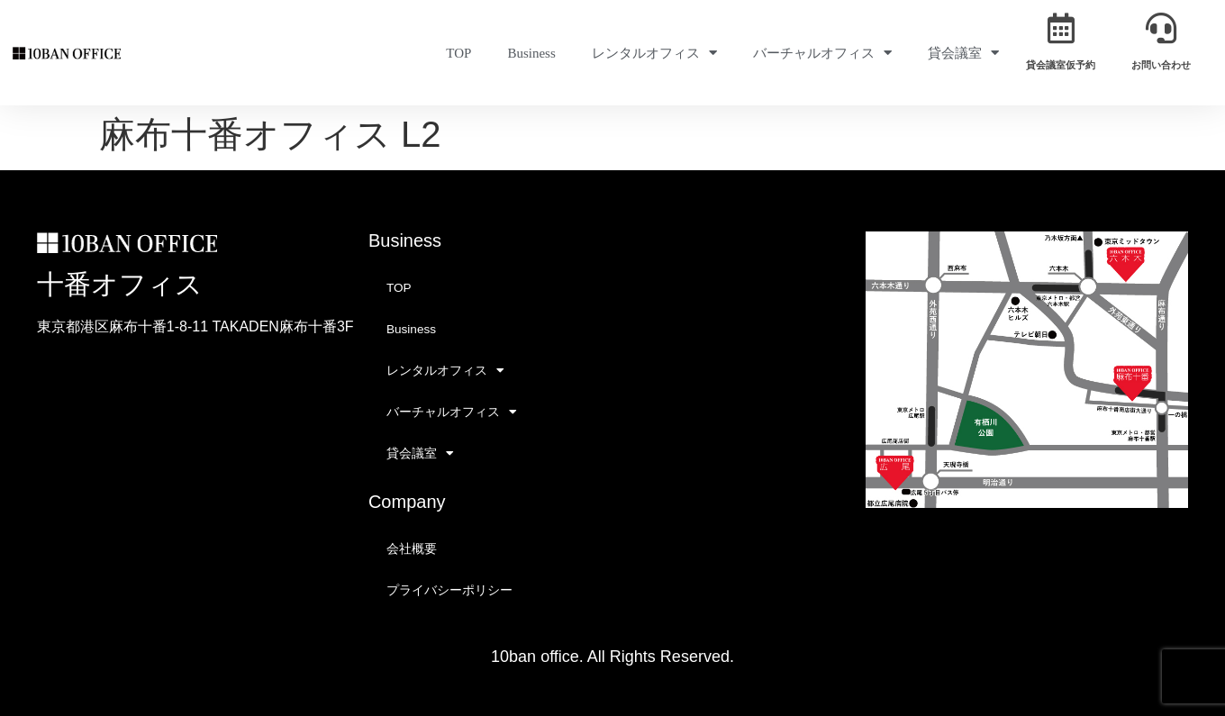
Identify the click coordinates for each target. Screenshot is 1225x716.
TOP (458, 53)
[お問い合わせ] (1161, 28)
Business (531, 53)
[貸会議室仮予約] (1061, 28)
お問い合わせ (1161, 64)
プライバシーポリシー (449, 590)
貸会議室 (963, 52)
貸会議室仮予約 (1060, 64)
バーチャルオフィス (822, 52)
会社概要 (411, 549)
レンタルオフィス (654, 52)
